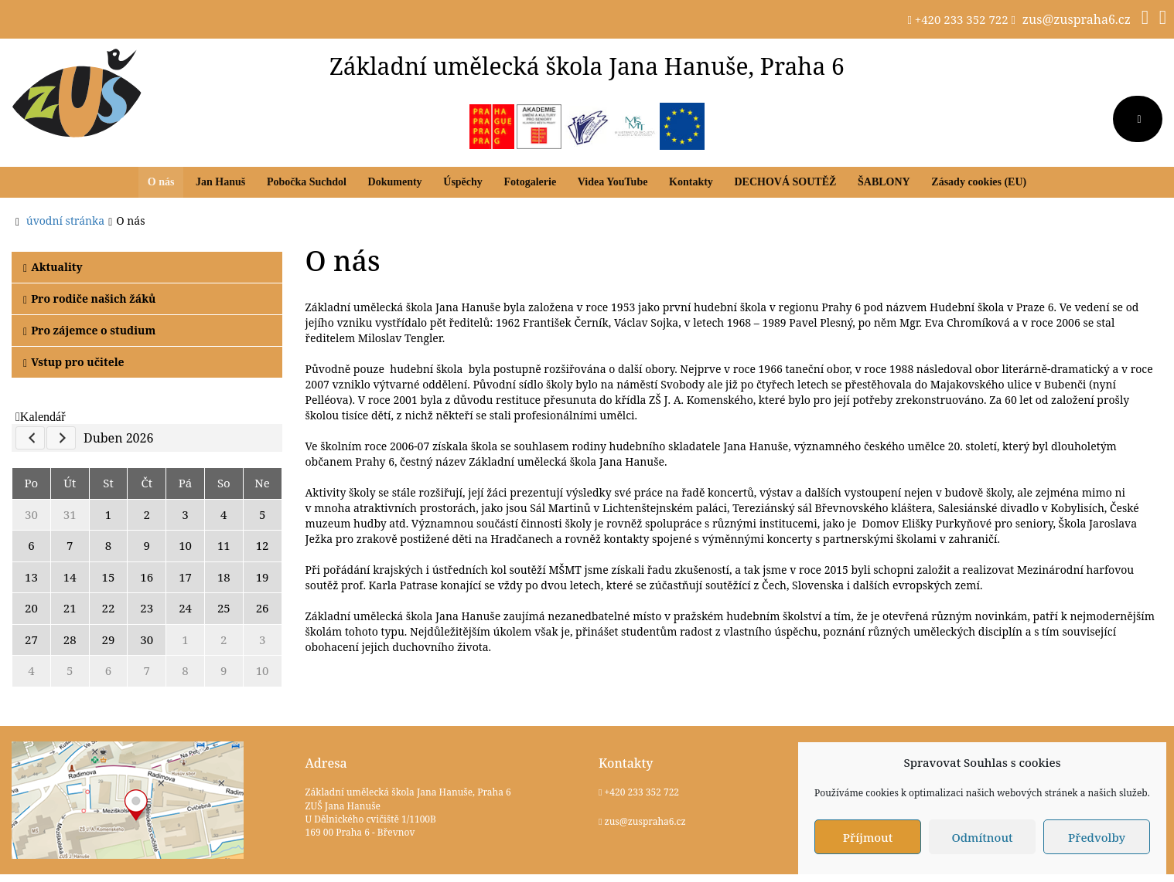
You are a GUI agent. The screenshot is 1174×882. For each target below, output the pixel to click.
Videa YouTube (613, 182)
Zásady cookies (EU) (978, 182)
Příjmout (867, 837)
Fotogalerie (529, 182)
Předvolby (1096, 837)
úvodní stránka (65, 220)
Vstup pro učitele (74, 361)
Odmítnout (981, 837)
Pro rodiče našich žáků (89, 298)
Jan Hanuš (220, 182)
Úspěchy (463, 182)
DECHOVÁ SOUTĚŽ (785, 182)
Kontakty (691, 182)
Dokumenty (395, 182)
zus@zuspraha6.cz (1076, 19)
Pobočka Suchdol (306, 182)
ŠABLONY (884, 182)
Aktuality (53, 267)
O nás (161, 182)
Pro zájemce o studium (89, 330)
